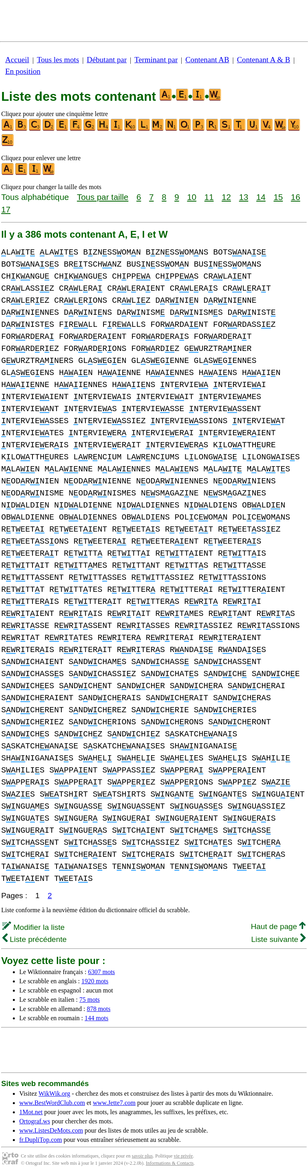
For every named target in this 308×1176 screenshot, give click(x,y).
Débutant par (107, 59)
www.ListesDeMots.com (51, 1130)
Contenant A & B (263, 59)
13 (243, 197)
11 (209, 197)
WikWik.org (54, 1093)
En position (23, 71)
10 (191, 197)
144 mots (96, 1018)
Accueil (17, 59)
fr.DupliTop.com (40, 1139)
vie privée (183, 1156)
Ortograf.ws (34, 1121)
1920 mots (94, 981)
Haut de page (278, 926)
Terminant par (156, 59)
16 (295, 197)
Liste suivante (278, 939)
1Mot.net (31, 1112)
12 (226, 197)
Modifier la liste (33, 927)
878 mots (98, 1008)
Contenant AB (207, 59)
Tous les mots (58, 59)
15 (278, 197)
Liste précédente (34, 939)
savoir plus (142, 1156)
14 (260, 197)
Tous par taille (102, 197)
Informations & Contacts (169, 1163)
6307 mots (101, 971)
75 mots (89, 999)
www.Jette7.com (114, 1102)
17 (5, 209)
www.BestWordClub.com (52, 1102)
